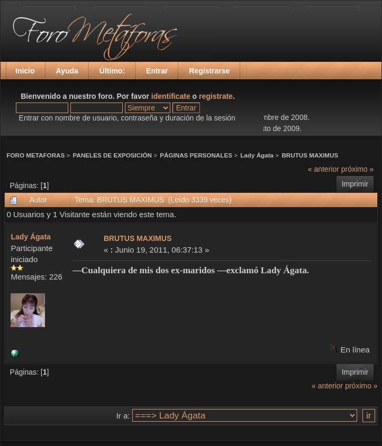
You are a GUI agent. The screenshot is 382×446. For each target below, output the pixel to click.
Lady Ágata (257, 155)
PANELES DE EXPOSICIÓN (112, 155)
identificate (170, 96)
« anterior (323, 169)
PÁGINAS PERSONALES (196, 155)
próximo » (357, 169)
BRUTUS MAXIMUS (309, 155)
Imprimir (355, 184)
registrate (216, 96)
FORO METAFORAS (35, 155)
